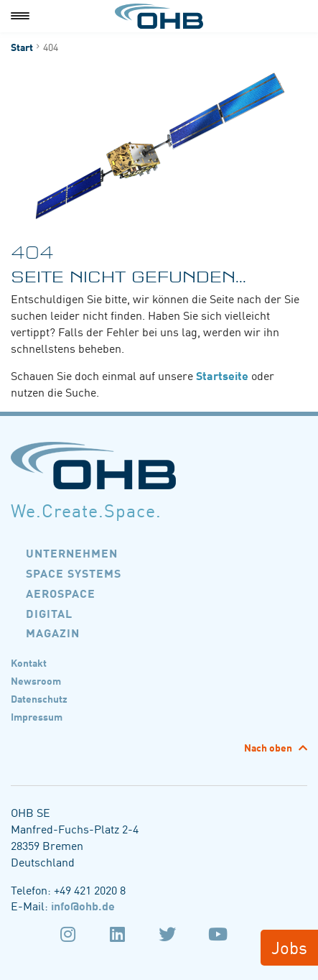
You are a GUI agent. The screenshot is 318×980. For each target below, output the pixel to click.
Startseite (222, 375)
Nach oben (269, 747)
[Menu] (20, 16)
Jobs (289, 946)
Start (22, 47)
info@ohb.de (83, 905)
